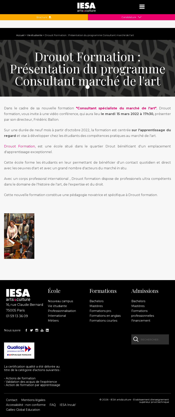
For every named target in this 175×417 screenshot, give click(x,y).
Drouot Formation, (20, 146)
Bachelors (96, 301)
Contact (11, 400)
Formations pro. (101, 311)
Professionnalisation (62, 311)
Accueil (20, 35)
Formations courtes (103, 320)
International (57, 316)
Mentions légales (33, 400)
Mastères (96, 306)
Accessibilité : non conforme (26, 405)
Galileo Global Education (23, 410)
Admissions (144, 290)
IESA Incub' (68, 405)
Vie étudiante (34, 35)
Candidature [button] (128, 17)
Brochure (44, 17)
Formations (103, 290)
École (54, 290)
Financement (140, 320)
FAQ (53, 405)
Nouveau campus (60, 301)
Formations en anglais (105, 316)
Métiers (53, 320)
